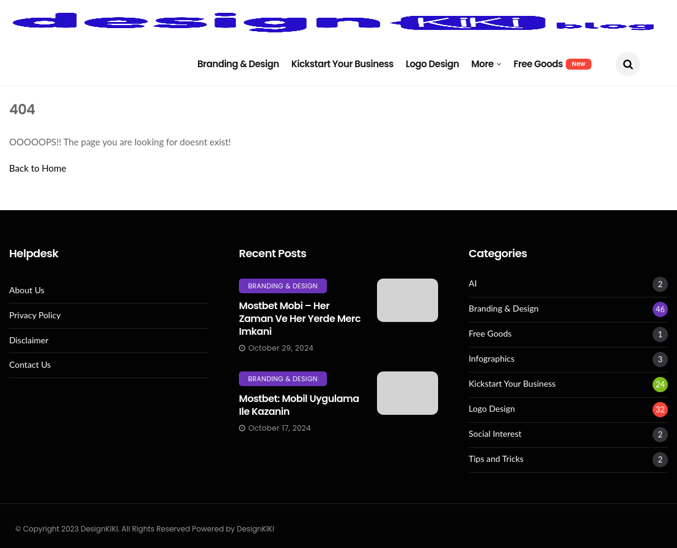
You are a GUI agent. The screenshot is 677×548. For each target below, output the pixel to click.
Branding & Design (238, 63)
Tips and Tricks (496, 459)
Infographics (491, 359)
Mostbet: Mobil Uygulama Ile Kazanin (299, 405)
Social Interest (495, 434)
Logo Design (432, 63)
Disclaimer (28, 340)
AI (473, 283)
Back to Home (37, 168)
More (482, 63)
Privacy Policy (34, 315)
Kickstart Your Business (342, 63)
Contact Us (30, 365)
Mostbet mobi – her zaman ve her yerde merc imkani (299, 318)
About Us (27, 290)
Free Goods (552, 63)
